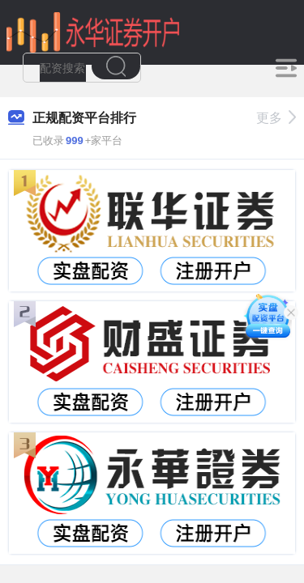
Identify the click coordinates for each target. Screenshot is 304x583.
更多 (276, 118)
